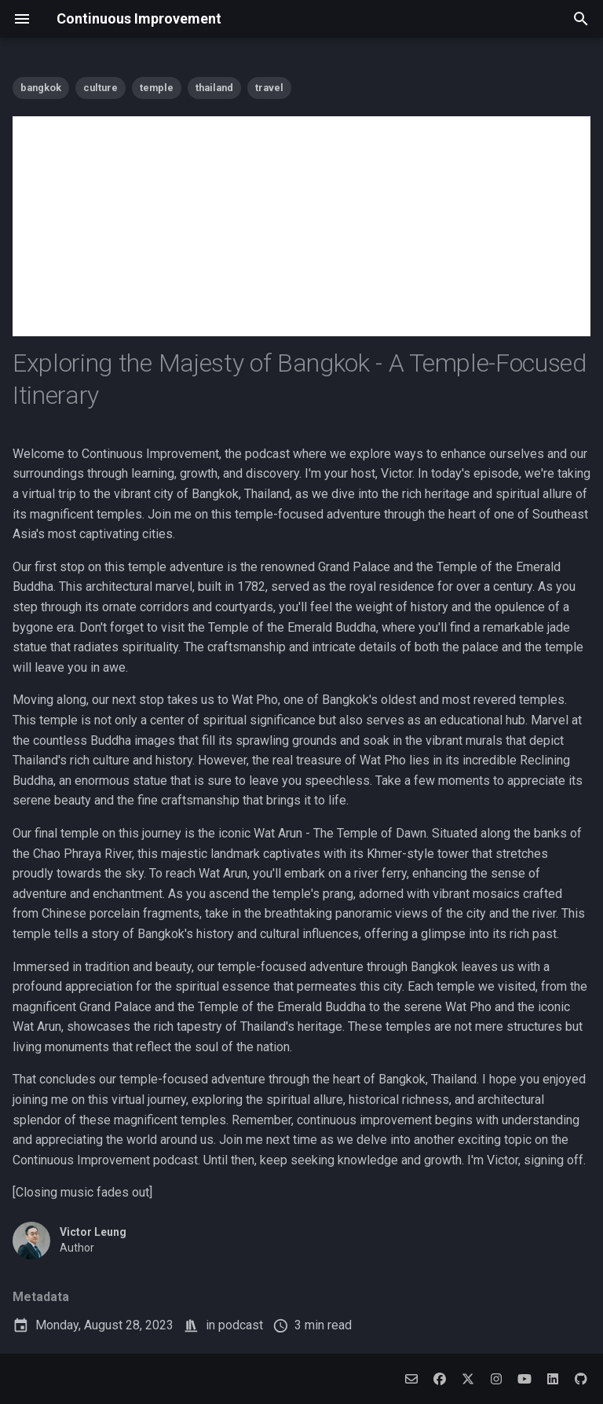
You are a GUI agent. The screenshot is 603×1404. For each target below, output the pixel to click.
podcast (240, 1325)
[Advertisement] (301, 226)
